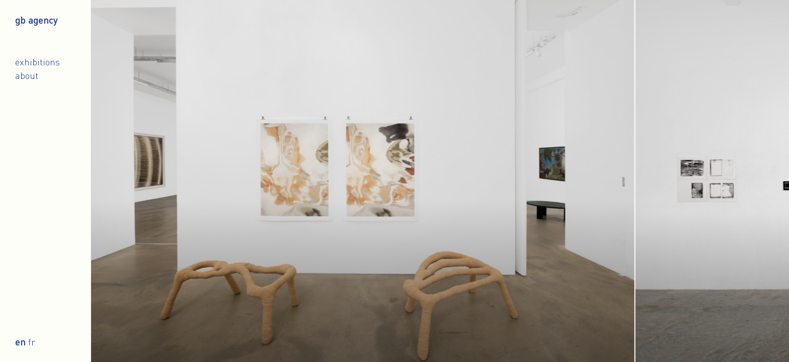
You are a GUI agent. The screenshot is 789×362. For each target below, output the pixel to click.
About (26, 75)
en (20, 341)
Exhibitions (37, 61)
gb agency (36, 20)
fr (31, 341)
